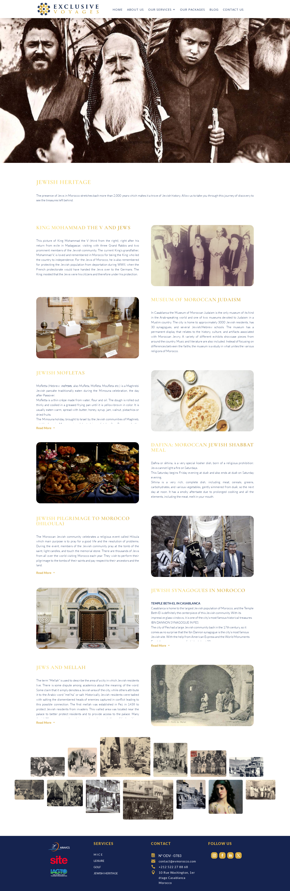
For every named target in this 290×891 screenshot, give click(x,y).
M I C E (98, 854)
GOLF (97, 867)
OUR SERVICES (160, 9)
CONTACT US (233, 9)
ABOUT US (135, 9)
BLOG (214, 9)
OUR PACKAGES (192, 9)
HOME (118, 9)
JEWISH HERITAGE (106, 873)
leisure (99, 860)
